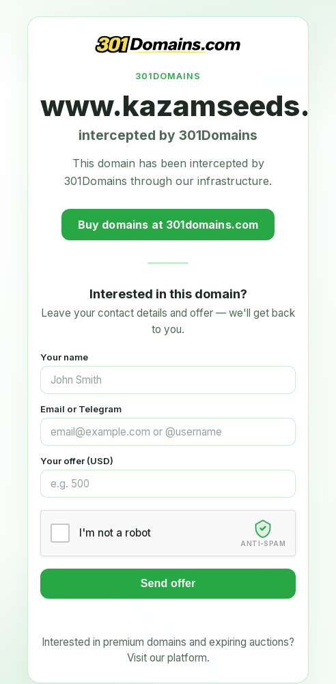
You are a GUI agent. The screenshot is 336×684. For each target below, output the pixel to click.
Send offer (168, 583)
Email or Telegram (81, 408)
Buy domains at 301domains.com (168, 224)
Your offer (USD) (76, 460)
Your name (64, 357)
